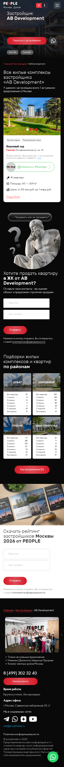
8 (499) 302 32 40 (20, 673)
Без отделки (17, 411)
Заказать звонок (21, 681)
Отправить (15, 330)
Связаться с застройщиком (27, 41)
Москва (7, 7)
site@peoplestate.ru (14, 726)
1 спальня (17, 397)
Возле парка (13, 140)
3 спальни (17, 403)
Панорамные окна (32, 140)
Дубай (17, 7)
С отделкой (17, 409)
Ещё (39, 158)
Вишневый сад (15, 146)
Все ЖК (12, 52)
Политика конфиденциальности (21, 734)
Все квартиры (17, 394)
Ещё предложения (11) (32, 469)
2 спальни (17, 400)
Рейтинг (27, 52)
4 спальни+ (17, 406)
